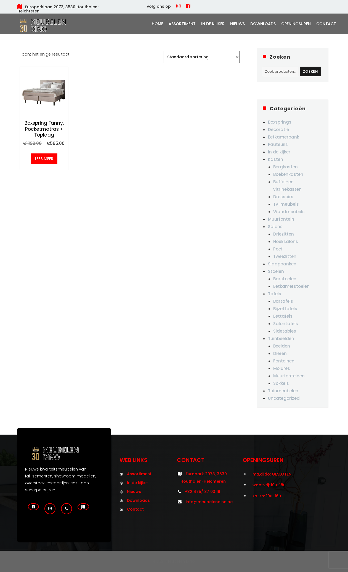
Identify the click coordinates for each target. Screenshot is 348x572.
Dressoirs (283, 197)
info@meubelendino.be (209, 502)
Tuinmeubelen (283, 391)
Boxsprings (279, 122)
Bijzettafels (285, 309)
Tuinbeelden (281, 338)
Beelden (281, 346)
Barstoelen (284, 279)
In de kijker (213, 24)
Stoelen (276, 271)
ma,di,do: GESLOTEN (272, 474)
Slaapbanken (282, 264)
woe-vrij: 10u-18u (269, 485)
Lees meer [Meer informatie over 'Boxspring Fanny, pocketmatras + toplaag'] (44, 160)
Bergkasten (285, 167)
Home (157, 24)
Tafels (274, 294)
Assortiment (182, 24)
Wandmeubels (289, 212)
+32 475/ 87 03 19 (202, 491)
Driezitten (283, 234)
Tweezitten (284, 256)
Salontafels (285, 324)
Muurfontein (281, 219)
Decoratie (278, 129)
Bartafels (283, 301)
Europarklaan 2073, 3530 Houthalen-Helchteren (58, 9)
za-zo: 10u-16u (267, 496)
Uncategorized (284, 398)
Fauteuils (278, 144)
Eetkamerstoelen (291, 286)
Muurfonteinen (289, 376)
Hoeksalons (285, 241)
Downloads (263, 24)
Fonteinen (283, 361)
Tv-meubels (286, 204)
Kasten (275, 159)
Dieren (280, 353)
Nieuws (237, 24)
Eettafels (283, 316)
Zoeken (310, 71)
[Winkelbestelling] (201, 57)
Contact (326, 24)
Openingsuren (296, 24)
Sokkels (281, 383)
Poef (278, 249)
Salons (275, 226)
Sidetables (284, 331)
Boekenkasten (288, 174)
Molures (281, 368)
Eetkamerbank (283, 137)
